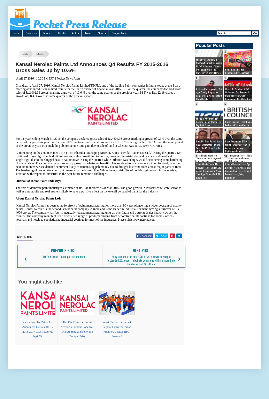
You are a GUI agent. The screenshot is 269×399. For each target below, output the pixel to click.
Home (16, 33)
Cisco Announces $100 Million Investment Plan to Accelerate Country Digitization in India (237, 146)
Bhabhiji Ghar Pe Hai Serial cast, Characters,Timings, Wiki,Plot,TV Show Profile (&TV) (209, 146)
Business (31, 33)
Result (39, 54)
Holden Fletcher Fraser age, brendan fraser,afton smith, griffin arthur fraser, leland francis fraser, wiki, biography (238, 171)
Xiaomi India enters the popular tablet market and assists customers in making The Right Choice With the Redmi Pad (209, 171)
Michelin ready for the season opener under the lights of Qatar (208, 122)
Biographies (119, 33)
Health (62, 33)
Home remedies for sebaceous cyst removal (237, 71)
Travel (88, 33)
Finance (47, 33)
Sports (102, 33)
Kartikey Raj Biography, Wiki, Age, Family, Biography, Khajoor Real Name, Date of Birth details (209, 94)
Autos (75, 33)
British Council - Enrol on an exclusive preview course (238, 123)
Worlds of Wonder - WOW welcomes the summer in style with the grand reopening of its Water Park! (238, 94)
